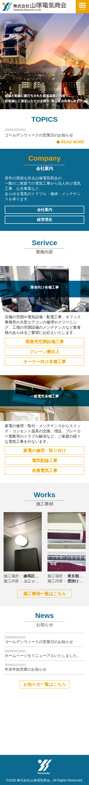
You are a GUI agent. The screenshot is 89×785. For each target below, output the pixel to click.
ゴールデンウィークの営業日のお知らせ (39, 135)
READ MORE (72, 142)
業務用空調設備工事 (44, 341)
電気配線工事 (44, 460)
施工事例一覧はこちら (44, 593)
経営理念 (44, 220)
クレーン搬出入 (45, 351)
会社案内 (44, 210)
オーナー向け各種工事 (44, 361)
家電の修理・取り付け (44, 450)
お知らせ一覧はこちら (44, 684)
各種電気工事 (44, 470)
